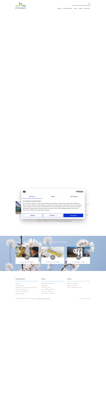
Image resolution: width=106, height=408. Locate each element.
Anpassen (53, 215)
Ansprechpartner (20, 285)
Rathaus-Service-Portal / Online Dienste (26, 287)
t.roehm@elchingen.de (66, 221)
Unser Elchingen (67, 8)
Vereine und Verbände (21, 291)
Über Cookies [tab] (74, 196)
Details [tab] (53, 196)
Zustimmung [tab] (32, 196)
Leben (75, 8)
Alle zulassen (73, 215)
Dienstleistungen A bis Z (22, 289)
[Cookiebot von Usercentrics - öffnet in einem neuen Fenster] (77, 192)
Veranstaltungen (20, 293)
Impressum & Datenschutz (43, 298)
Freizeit (81, 8)
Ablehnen (32, 215)
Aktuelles (18, 283)
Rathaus (59, 8)
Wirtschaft (87, 8)
